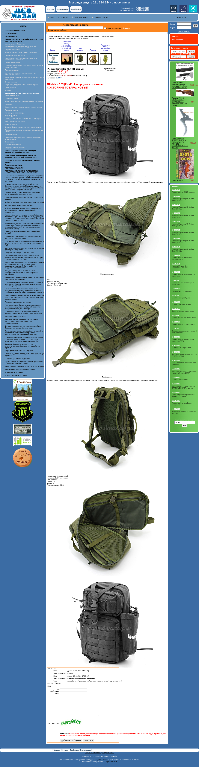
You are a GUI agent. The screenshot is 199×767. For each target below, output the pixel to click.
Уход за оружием (11, 116)
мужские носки (101, 764)
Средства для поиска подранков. (17, 358)
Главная (50, 9)
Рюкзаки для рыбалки (12, 96)
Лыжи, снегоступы (11, 124)
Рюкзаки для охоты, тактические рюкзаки (71, 38)
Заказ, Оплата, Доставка (59, 17)
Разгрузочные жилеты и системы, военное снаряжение (24, 101)
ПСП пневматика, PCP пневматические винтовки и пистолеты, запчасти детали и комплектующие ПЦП (24, 243)
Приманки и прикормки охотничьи (18, 302)
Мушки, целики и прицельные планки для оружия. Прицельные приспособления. (24, 362)
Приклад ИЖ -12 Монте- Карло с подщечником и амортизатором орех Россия (179, 101)
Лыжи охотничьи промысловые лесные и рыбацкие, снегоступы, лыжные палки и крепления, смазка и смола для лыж (25, 297)
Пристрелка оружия (11, 70)
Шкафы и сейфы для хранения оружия (20, 369)
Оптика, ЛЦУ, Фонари (12, 63)
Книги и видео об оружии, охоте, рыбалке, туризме (24, 366)
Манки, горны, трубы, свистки (15, 44)
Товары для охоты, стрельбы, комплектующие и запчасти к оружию (74, 36)
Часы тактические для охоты (15, 121)
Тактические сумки (11, 98)
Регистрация (62, 9)
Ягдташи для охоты (11, 110)
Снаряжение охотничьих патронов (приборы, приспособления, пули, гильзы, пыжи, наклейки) (23, 312)
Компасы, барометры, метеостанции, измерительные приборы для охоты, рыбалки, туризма (22, 346)
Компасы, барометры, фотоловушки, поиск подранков (23, 127)
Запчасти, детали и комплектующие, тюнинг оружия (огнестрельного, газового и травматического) (22, 321)
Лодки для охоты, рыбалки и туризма (19, 351)
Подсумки (8, 104)
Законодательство (101, 17)
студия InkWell (111, 766)
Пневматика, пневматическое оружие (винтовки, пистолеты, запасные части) (23, 237)
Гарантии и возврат (81, 17)
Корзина (65, 754)
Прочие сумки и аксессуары (14, 113)
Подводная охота (11, 134)
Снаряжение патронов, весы (15, 55)
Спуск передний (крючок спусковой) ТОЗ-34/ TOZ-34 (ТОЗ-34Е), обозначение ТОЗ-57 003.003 (180, 143)
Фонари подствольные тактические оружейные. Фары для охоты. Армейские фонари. (23, 327)
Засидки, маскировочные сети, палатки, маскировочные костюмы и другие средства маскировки (21, 272)
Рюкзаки (8, 90)
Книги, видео (9, 142)
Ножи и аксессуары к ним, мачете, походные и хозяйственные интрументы (21, 59)
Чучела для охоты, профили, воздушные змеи (21, 47)
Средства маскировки (12, 49)
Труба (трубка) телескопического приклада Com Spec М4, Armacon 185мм (179, 85)
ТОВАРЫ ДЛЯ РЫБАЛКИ (14, 168)
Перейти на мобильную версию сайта (99, 757)
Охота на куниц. (178, 180)
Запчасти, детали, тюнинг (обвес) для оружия (21, 52)
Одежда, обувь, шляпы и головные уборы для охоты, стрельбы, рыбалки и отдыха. (22, 193)
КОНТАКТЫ (76, 9)
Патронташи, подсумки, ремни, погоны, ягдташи (21, 85)
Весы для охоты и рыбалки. (15, 316)
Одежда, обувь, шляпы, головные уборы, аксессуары (23, 118)
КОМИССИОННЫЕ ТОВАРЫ (16, 375)
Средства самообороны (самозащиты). (20, 253)
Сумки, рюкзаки (10, 88)
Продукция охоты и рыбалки (14, 147)
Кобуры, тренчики (11, 82)
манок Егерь (61, 30)
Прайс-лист (75, 754)
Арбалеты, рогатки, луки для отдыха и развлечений (24, 202)
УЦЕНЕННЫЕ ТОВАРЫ (14, 372)
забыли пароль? (184, 31)
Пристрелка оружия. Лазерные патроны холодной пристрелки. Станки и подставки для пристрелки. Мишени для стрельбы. (24, 284)
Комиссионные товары (13, 145)
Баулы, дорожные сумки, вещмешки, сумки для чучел (23, 107)
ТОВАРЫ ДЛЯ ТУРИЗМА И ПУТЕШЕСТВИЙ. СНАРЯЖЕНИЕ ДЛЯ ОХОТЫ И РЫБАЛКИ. (22, 172)
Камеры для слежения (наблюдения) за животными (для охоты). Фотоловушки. (24, 278)
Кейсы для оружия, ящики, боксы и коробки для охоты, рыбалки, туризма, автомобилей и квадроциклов (23, 210)
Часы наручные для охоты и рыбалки (19, 205)
